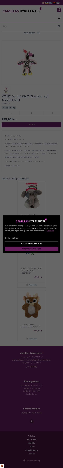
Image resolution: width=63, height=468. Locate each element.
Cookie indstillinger (12, 238)
